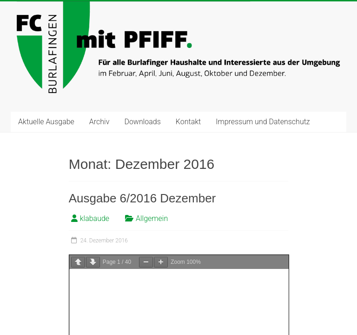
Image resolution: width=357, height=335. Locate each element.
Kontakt (188, 121)
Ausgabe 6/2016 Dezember (142, 198)
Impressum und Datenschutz (263, 121)
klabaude (94, 218)
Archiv (99, 121)
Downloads (142, 121)
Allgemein (152, 218)
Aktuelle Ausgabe (46, 121)
